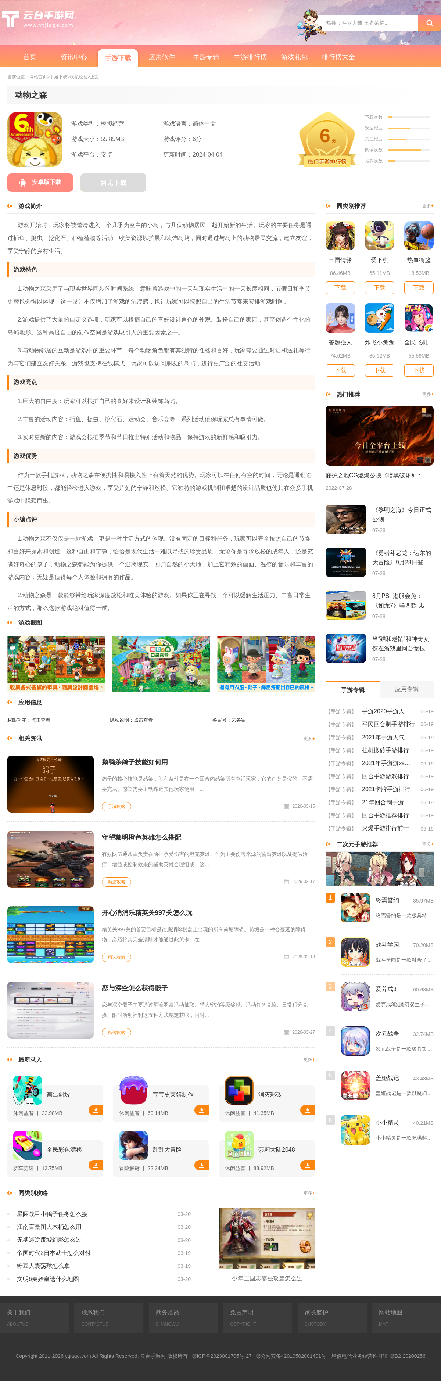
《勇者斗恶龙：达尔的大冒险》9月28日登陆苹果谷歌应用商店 (401, 558)
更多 (309, 738)
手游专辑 (206, 57)
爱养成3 (386, 989)
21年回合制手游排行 (388, 802)
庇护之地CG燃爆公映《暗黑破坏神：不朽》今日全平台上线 (380, 475)
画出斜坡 (58, 1094)
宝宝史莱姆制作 (173, 1094)
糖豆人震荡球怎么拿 (43, 1266)
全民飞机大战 (419, 342)
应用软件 (162, 57)
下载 (95, 1110)
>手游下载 (57, 77)
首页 (29, 57)
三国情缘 (340, 260)
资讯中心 (74, 57)
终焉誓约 (387, 900)
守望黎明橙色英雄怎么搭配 (141, 837)
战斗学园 (387, 944)
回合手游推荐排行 (385, 815)
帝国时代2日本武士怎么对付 (54, 1253)
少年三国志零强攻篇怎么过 (267, 1278)
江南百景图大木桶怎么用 (49, 1227)
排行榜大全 (338, 57)
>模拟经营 (77, 77)
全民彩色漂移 (64, 1150)
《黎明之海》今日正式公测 (401, 515)
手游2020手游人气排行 (388, 711)
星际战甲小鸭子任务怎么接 (52, 1214)
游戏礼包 (294, 57)
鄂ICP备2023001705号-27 (221, 1356)
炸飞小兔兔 (379, 342)
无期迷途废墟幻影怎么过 (49, 1240)
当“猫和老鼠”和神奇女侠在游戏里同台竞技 (400, 644)
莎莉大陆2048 (276, 1150)
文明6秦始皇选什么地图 (48, 1279)
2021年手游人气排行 (388, 737)
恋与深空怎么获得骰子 (135, 988)
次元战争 (387, 1033)
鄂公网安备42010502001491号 (290, 1356)
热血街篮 (419, 260)
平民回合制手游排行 (388, 724)
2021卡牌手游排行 (386, 789)
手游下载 (118, 58)
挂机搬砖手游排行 (385, 750)
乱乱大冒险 (167, 1150)
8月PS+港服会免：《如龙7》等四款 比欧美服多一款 (401, 601)
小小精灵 (387, 1122)
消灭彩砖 (270, 1094)
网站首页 (38, 77)
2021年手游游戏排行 (388, 763)
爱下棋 (379, 260)
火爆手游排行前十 (385, 828)
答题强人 (340, 342)
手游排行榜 (250, 57)
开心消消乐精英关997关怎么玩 (147, 913)
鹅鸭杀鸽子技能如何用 (135, 762)
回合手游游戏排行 (385, 776)
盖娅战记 (387, 1078)
